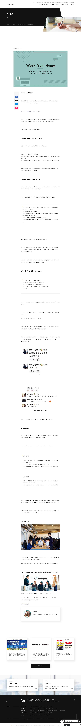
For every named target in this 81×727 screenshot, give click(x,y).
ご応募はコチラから (25, 604)
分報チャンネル (24, 337)
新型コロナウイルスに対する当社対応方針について (31, 111)
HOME (8, 24)
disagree (59, 725)
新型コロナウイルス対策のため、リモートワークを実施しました (23, 24)
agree (67, 725)
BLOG (11, 24)
